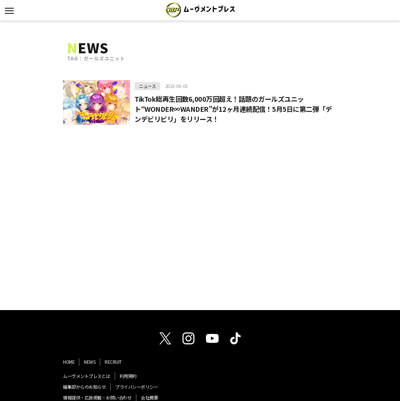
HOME (68, 362)
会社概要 (149, 397)
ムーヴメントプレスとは (86, 376)
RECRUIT (113, 362)
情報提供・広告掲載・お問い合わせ (97, 397)
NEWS (89, 362)
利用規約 (128, 376)
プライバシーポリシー (136, 386)
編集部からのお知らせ (84, 386)
